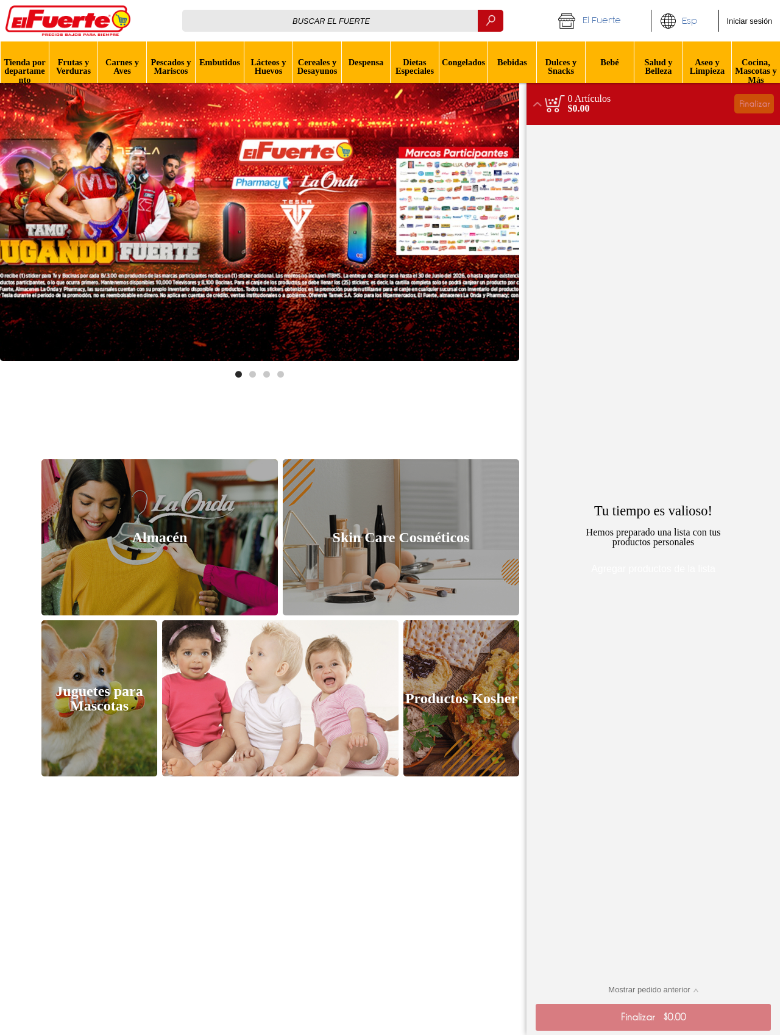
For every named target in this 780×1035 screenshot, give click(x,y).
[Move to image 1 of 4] (238, 374)
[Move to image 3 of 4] (266, 374)
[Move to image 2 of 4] (252, 374)
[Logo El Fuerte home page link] (68, 20)
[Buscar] (490, 20)
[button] (600, 20)
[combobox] (342, 20)
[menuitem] (24, 62)
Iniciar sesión (750, 21)
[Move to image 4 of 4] (280, 374)
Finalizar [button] (754, 103)
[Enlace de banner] (259, 216)
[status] (589, 99)
